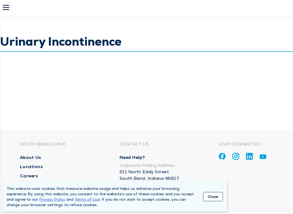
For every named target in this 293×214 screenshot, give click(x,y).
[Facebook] (222, 156)
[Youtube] (263, 157)
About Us (30, 157)
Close (213, 196)
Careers (29, 176)
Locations (31, 166)
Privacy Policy (52, 199)
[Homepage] (150, 8)
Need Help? (132, 157)
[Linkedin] (249, 156)
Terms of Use (87, 199)
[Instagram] (235, 156)
